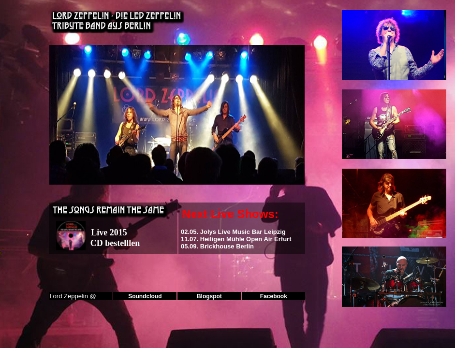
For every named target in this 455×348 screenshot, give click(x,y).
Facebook (273, 296)
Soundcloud (144, 296)
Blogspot (209, 296)
